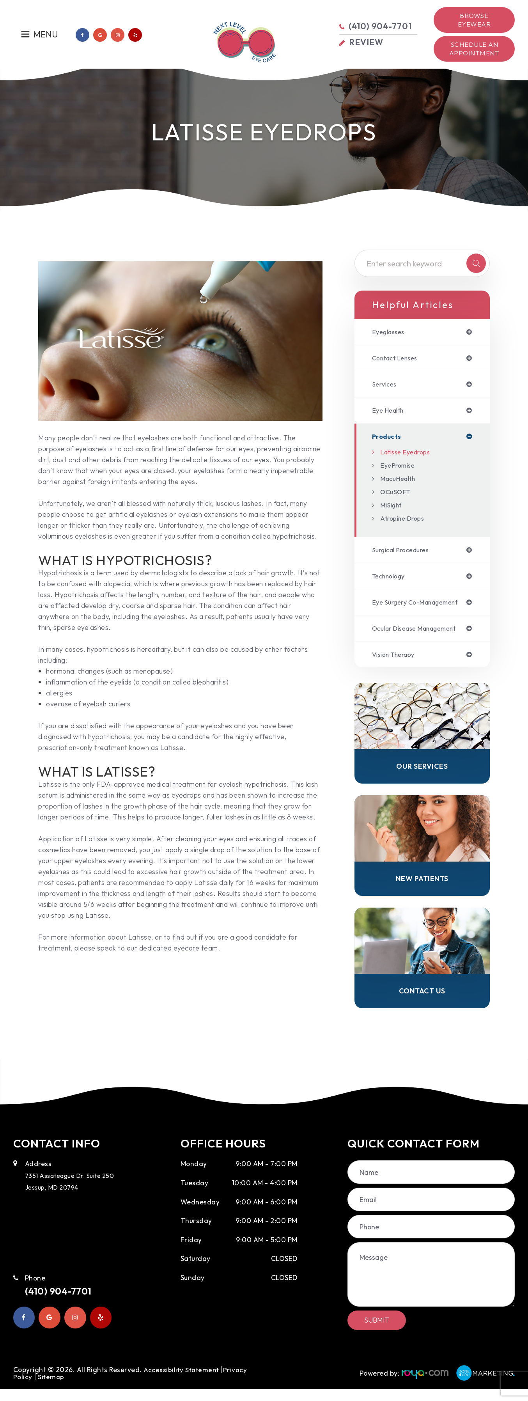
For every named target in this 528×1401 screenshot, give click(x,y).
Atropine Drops (405, 522)
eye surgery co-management (421, 607)
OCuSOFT (396, 495)
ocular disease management (420, 634)
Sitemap (51, 1388)
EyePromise (399, 469)
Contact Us (422, 1001)
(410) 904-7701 (65, 1303)
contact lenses (398, 359)
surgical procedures (404, 554)
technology (391, 580)
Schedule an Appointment (474, 48)
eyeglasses (390, 332)
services (385, 386)
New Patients (422, 887)
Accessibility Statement (182, 1381)
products (388, 439)
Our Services (422, 774)
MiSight (392, 508)
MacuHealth (400, 482)
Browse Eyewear (474, 19)
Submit (376, 1331)
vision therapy (397, 661)
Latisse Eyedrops (408, 455)
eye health (390, 413)
